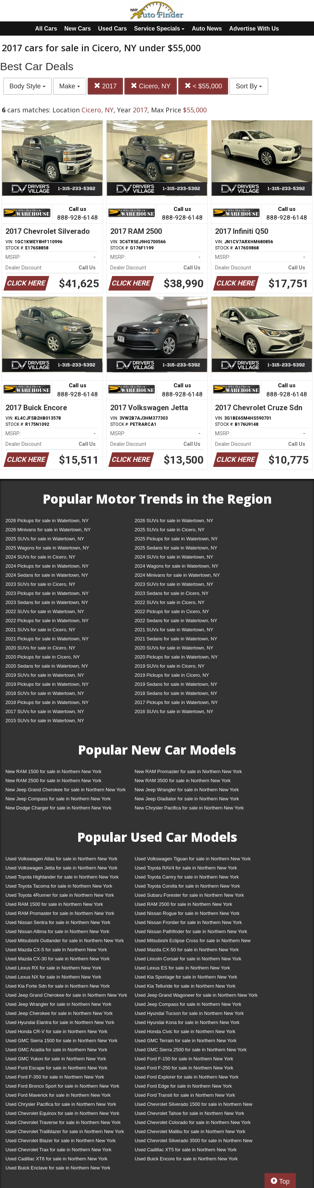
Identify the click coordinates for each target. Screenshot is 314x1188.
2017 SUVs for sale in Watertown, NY (44, 711)
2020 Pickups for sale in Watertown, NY (176, 657)
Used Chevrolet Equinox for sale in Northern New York (62, 1113)
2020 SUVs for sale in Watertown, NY (174, 648)
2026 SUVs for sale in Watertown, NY (174, 520)
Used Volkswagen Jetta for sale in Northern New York (61, 868)
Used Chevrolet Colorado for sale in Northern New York (193, 1122)
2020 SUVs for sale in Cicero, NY (40, 648)
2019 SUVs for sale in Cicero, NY (169, 666)
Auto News (207, 28)
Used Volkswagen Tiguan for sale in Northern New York (193, 858)
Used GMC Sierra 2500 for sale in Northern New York (191, 1049)
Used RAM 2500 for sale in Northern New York (183, 904)
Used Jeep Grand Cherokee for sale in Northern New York (66, 995)
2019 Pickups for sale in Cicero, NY (172, 675)
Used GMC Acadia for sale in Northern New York (56, 1049)
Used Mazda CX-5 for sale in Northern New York (56, 949)
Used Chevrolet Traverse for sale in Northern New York (62, 1122)
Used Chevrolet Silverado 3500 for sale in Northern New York (194, 1142)
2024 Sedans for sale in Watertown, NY (46, 575)
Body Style (27, 86)
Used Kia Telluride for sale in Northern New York (185, 986)
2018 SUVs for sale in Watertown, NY (44, 693)
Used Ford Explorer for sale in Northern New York (186, 1077)
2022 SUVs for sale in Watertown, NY (44, 611)
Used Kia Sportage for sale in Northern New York (186, 977)
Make (69, 86)
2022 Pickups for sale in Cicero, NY (172, 611)
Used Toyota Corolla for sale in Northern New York (187, 886)
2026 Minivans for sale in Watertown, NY (48, 529)
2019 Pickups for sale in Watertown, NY (47, 684)
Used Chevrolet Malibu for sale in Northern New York (190, 1131)
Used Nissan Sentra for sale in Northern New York (57, 922)
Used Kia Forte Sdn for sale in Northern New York (57, 986)
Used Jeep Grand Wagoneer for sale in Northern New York (196, 995)
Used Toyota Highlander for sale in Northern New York (62, 877)
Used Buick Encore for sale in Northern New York (186, 1158)
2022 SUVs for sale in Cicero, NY (169, 602)
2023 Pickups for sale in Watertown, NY (47, 593)
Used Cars (112, 28)
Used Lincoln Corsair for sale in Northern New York (188, 958)
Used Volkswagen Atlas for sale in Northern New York (61, 858)
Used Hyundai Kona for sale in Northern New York (187, 1022)
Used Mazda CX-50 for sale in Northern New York (187, 949)
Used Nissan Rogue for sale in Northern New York (187, 913)
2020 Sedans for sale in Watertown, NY (46, 666)
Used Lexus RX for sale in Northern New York (53, 968)
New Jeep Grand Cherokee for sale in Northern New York (65, 789)
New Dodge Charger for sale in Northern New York (58, 808)
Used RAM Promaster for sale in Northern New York (59, 913)
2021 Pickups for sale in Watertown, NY (47, 638)
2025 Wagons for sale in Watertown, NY (47, 548)
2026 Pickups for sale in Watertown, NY (47, 520)
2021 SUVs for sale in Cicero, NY (40, 629)
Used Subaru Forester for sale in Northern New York (189, 895)
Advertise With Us (254, 28)
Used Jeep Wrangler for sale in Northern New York (58, 1004)
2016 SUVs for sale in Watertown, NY (174, 711)
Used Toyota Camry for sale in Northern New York (187, 877)
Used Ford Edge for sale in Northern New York (183, 1086)
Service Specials (159, 28)
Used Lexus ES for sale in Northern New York (182, 968)
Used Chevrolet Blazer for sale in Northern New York (60, 1140)
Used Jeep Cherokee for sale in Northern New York (59, 1013)
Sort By (249, 86)
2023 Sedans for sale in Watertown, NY (46, 602)
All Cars (46, 28)
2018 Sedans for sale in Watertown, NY (176, 693)
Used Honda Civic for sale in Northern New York (185, 1031)
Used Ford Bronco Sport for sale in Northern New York (62, 1086)
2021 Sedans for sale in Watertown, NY (176, 638)
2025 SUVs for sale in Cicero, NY (169, 529)
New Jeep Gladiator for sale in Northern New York (187, 798)
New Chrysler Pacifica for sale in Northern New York (189, 808)
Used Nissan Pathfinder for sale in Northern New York (191, 931)
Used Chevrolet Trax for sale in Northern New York (58, 1149)
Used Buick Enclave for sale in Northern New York (57, 1168)
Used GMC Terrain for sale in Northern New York (186, 1040)
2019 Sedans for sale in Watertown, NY (176, 684)
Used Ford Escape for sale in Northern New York (56, 1068)
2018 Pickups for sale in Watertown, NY (47, 702)
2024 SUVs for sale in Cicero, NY (40, 557)
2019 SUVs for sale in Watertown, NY (44, 675)
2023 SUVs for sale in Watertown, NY (174, 584)
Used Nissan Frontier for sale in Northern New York (188, 922)
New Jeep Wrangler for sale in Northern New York (187, 789)
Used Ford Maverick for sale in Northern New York (58, 1095)
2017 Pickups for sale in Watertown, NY (176, 702)
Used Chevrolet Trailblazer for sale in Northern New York (64, 1131)
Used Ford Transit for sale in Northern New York (185, 1095)
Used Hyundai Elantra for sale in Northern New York (59, 1022)
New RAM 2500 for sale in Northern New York (53, 780)
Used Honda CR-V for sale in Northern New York (56, 1031)
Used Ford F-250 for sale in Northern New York (184, 1068)
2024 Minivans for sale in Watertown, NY (177, 575)
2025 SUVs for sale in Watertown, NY (44, 538)
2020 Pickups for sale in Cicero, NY (42, 657)
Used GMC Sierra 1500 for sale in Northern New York (61, 1040)
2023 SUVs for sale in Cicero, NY (40, 584)
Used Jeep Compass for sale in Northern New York (188, 1004)
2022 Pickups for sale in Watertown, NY (47, 620)
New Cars (77, 28)
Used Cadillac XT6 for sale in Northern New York (56, 1158)
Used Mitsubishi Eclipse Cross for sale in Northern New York (193, 942)
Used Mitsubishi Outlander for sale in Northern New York (64, 940)
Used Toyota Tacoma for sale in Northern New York (58, 886)
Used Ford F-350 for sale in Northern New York (54, 1077)
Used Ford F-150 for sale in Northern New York (184, 1058)
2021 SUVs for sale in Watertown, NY (174, 629)
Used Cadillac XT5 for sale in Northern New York (186, 1149)
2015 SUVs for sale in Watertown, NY (44, 720)
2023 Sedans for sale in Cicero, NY (171, 593)
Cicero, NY (151, 86)
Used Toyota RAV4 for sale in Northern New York (186, 868)
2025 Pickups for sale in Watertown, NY (176, 538)
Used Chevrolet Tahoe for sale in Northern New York (189, 1113)
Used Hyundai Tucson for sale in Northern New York (189, 1013)
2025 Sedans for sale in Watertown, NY (176, 548)
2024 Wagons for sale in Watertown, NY (176, 566)
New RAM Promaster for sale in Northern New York (188, 771)
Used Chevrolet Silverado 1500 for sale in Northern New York (194, 1105)
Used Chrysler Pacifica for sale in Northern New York (60, 1104)
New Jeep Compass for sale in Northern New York (58, 798)
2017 (105, 86)
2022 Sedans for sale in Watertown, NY (176, 620)
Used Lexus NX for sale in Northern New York (53, 977)
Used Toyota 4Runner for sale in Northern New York (59, 895)
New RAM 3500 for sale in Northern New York (183, 780)
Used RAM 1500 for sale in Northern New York (54, 904)
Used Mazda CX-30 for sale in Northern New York (57, 958)
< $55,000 (203, 86)
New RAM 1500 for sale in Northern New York (53, 771)
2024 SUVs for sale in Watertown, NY (174, 557)
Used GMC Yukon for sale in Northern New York (55, 1058)
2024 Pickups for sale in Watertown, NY (47, 566)
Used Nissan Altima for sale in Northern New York (57, 931)
